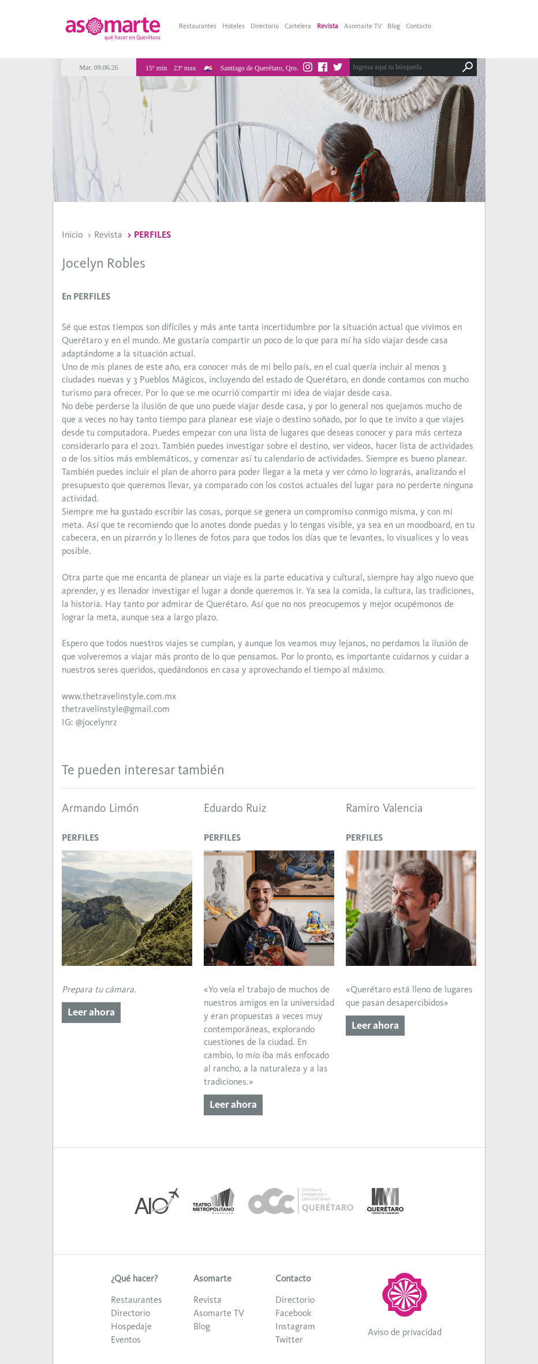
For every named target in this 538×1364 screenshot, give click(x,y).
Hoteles (233, 26)
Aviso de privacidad (405, 1331)
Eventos (126, 1339)
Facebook (293, 1312)
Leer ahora (91, 1012)
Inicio (72, 234)
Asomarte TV (363, 26)
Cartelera (298, 26)
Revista (327, 26)
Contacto (418, 26)
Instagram (295, 1326)
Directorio (265, 26)
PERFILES (152, 234)
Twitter (289, 1339)
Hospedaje (131, 1326)
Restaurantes (197, 26)
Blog (393, 26)
